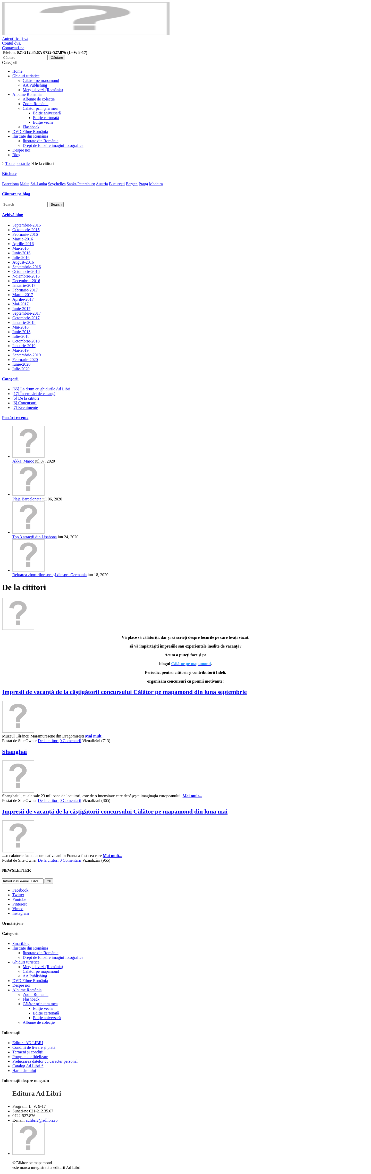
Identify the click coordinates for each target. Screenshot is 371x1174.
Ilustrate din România (30, 136)
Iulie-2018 (21, 336)
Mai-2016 (20, 248)
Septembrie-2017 (26, 313)
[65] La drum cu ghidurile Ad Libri (41, 389)
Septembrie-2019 (26, 355)
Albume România (26, 94)
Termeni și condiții (28, 1052)
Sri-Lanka (38, 184)
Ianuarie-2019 (24, 345)
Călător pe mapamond (41, 80)
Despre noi (21, 150)
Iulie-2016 (21, 257)
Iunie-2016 (21, 253)
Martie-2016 (22, 239)
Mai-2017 (20, 304)
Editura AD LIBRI (27, 1043)
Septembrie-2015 (26, 225)
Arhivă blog (12, 215)
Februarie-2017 (25, 290)
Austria (102, 184)
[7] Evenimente (25, 407)
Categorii (10, 379)
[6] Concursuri (24, 403)
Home (17, 71)
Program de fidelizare (30, 1056)
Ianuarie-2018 (24, 322)
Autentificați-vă (15, 38)
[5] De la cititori (25, 398)
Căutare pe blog (16, 194)
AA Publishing (35, 85)
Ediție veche (43, 122)
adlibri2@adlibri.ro (42, 1120)
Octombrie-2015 (26, 230)
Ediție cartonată (46, 117)
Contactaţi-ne (13, 48)
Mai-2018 (20, 327)
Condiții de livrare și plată (33, 1047)
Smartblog (21, 943)
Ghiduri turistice (25, 76)
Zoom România (35, 104)
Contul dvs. (11, 43)
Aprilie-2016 (23, 243)
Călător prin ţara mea (40, 108)
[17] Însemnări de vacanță (33, 393)
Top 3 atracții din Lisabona (34, 537)
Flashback (31, 127)
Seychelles (56, 184)
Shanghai (14, 751)
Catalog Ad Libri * (27, 1066)
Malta (24, 184)
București (117, 184)
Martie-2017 (22, 294)
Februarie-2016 (25, 234)
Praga (143, 184)
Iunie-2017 (21, 308)
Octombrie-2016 (26, 271)
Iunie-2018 (21, 332)
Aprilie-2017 (23, 299)
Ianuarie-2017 (24, 285)
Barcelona (10, 184)
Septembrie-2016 (26, 267)
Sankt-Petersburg (81, 184)
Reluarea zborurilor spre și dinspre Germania (49, 575)
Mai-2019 (20, 350)
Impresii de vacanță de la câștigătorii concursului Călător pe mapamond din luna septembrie (124, 692)
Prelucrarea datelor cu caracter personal (45, 1061)
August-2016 (23, 262)
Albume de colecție (39, 99)
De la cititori (48, 741)
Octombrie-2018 (26, 341)
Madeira (156, 184)
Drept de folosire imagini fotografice (53, 145)
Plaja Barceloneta (26, 499)
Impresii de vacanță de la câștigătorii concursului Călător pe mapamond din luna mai (114, 811)
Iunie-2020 (21, 364)
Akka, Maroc (23, 461)
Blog (16, 155)
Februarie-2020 (25, 359)
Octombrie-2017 (26, 318)
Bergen (132, 184)
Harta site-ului (24, 1070)
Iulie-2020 (21, 369)
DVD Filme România (30, 131)
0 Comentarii (70, 741)
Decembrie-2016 (26, 281)
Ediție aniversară (47, 113)
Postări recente (15, 417)
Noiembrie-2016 (26, 276)
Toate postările (17, 163)
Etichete (9, 173)
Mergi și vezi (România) (43, 90)
